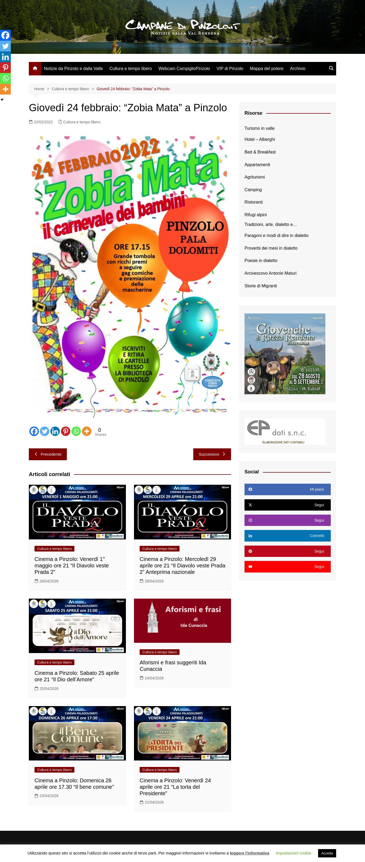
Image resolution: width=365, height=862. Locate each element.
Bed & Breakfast (260, 152)
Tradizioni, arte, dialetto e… (271, 224)
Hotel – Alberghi (260, 139)
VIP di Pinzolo (229, 68)
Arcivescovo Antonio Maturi (271, 273)
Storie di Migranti (261, 286)
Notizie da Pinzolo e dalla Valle (73, 68)
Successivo (212, 454)
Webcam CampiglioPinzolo (184, 68)
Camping (253, 189)
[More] (86, 431)
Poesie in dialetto (261, 260)
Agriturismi (255, 177)
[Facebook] (34, 431)
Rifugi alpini (256, 214)
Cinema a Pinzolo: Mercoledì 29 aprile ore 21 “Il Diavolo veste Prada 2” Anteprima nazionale (182, 565)
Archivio (297, 68)
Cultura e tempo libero (130, 68)
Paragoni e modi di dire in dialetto (276, 235)
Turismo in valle (259, 128)
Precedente (47, 454)
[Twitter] (44, 431)
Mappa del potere (267, 68)
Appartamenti (257, 164)
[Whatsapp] (76, 431)
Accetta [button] (327, 853)
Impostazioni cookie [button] (293, 853)
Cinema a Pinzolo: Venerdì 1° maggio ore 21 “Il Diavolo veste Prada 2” (72, 565)
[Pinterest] (65, 431)
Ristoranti (254, 202)
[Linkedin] (55, 431)
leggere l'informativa (249, 853)
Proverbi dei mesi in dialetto (271, 248)
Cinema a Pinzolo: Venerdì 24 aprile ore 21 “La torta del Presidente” (175, 786)
